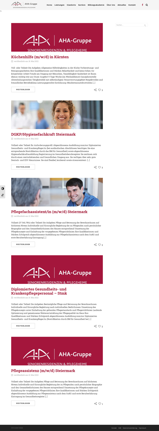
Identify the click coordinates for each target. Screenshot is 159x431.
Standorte (71, 5)
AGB (119, 428)
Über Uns (111, 5)
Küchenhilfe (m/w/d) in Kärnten (40, 56)
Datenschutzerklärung (130, 428)
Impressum (142, 428)
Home (49, 5)
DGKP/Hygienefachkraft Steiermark (43, 134)
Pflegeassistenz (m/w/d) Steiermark (43, 370)
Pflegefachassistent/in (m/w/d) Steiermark (49, 211)
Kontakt (132, 5)
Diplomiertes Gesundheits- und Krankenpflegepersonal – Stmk (39, 291)
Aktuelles (122, 5)
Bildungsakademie (96, 5)
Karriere (81, 5)
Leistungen (59, 5)
